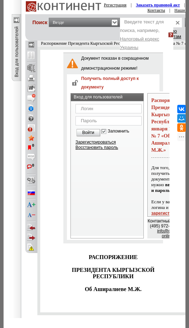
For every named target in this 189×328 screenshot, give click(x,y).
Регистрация (115, 4)
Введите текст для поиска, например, (142, 34)
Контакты (156, 10)
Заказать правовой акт (158, 4)
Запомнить (118, 131)
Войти (88, 132)
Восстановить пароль (96, 147)
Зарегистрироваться (95, 142)
